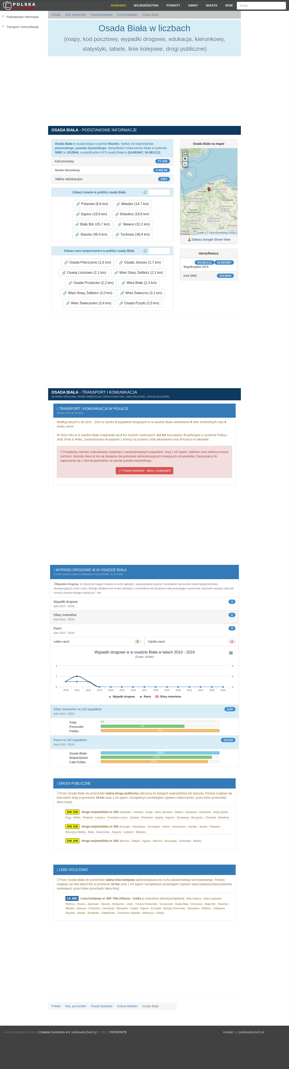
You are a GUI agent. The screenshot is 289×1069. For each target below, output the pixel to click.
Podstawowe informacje (23, 17)
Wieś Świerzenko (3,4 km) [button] (88, 303)
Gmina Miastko (126, 14)
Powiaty (173, 5)
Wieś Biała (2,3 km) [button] (139, 283)
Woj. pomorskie (75, 14)
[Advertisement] (264, 89)
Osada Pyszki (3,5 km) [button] (139, 303)
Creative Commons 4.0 (54, 1032)
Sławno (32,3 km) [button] (134, 224)
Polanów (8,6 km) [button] (92, 204)
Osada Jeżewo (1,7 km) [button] (140, 262)
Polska (55, 14)
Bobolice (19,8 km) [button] (132, 214)
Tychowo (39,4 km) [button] (132, 234)
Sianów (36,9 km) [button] (91, 234)
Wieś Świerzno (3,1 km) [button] (141, 293)
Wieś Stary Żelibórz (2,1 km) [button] (138, 273)
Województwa (146, 5)
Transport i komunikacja (23, 27)
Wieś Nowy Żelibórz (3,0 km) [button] (87, 293)
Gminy (193, 5)
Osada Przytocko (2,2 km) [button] (90, 283)
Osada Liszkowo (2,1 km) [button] (84, 273)
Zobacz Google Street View (210, 239)
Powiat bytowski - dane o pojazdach (144, 471)
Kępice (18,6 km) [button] (91, 214)
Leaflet (200, 232)
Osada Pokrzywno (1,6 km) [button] (87, 262)
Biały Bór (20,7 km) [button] (92, 224)
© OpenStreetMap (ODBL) (222, 232)
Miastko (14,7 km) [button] (132, 204)
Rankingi (118, 5)
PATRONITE (118, 1032)
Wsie (229, 5)
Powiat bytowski (101, 14)
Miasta (211, 5)
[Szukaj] (261, 6)
